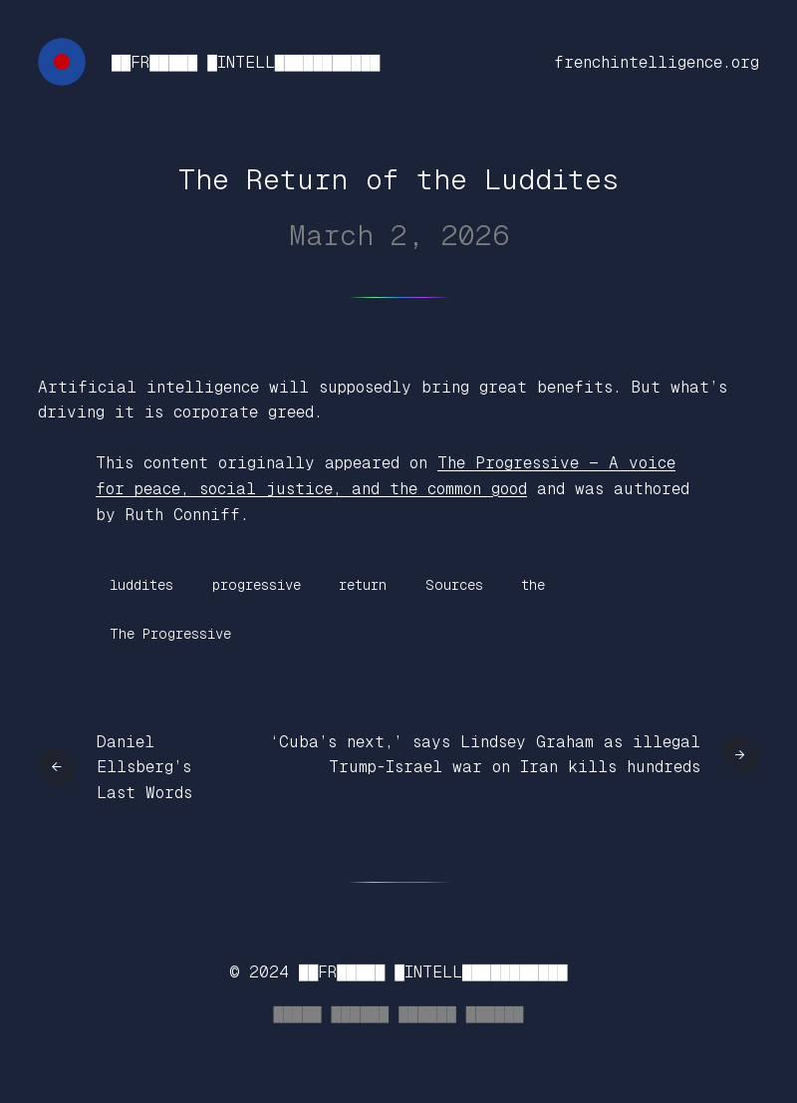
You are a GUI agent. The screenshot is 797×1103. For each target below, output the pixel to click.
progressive (256, 585)
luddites (141, 585)
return (363, 585)
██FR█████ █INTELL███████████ (246, 62)
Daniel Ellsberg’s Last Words (144, 767)
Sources (454, 585)
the (533, 585)
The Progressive (170, 634)
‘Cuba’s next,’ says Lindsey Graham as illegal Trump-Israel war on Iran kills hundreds (485, 754)
